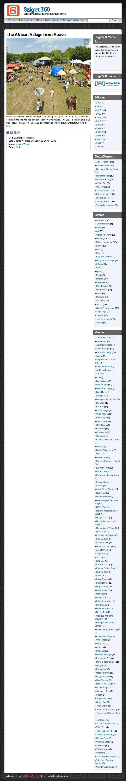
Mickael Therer (103, 198)
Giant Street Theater (105, 489)
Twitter (11, 132)
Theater (100, 315)
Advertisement (103, 224)
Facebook (7, 132)
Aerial (18, 147)
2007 (98, 132)
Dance (99, 238)
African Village (23, 144)
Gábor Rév (101, 183)
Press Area (101, 669)
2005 (98, 139)
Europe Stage (102, 471)
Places (99, 282)
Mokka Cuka (102, 597)
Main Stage (101, 590)
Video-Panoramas (47, 20)
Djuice (99, 453)
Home (12, 20)
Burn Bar (100, 403)
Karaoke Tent (102, 564)
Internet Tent (102, 539)
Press (99, 293)
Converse (100, 436)
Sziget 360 (36, 9)
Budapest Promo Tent (106, 399)
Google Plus (15, 132)
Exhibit (99, 246)
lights (98, 271)
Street (99, 695)
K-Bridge (100, 561)
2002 (98, 146)
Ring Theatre (102, 680)
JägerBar (100, 553)
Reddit (18, 132)
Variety (99, 322)
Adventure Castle (104, 345)
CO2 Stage (101, 425)
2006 (98, 136)
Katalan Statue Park (105, 568)
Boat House (101, 392)
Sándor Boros (102, 201)
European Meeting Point (107, 475)
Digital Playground (104, 450)
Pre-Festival (101, 289)
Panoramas (26, 20)
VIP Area (100, 745)
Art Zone (100, 373)
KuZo (98, 575)
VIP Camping (102, 749)
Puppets (100, 297)
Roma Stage (102, 687)
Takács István (102, 190)
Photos (66, 20)
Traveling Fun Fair (104, 731)
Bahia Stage (102, 381)
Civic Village (102, 414)
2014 (98, 106)
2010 (98, 121)
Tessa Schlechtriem (105, 205)
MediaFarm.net (33, 776)
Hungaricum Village (105, 260)
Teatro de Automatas (105, 709)
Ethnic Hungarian (104, 242)
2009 (98, 125)
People (99, 279)
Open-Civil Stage (104, 636)
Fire (98, 249)
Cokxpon (100, 428)
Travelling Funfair (104, 319)
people (99, 647)
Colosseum (101, 432)
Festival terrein (103, 482)
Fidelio (99, 485)
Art (97, 231)
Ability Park (101, 341)
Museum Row (102, 608)
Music (99, 275)
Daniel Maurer (103, 179)
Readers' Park (103, 673)
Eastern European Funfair (108, 461)
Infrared (100, 264)
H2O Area (100, 493)
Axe (98, 377)
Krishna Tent (102, 572)
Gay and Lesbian (104, 257)
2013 (98, 110)
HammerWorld (103, 496)
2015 (98, 103)
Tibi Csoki (100, 720)
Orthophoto (101, 640)
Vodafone (100, 753)
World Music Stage (105, 767)
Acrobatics (101, 220)
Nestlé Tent (101, 612)
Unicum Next (102, 738)
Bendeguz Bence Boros (107, 169)
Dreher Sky (101, 457)
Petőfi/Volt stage (103, 654)
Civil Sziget (101, 417)
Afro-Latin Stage (103, 352)
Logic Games (102, 579)
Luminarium (101, 583)
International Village (105, 535)
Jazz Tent (100, 557)
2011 (98, 117)
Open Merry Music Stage (108, 629)
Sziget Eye (101, 311)
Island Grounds (103, 546)
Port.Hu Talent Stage (106, 662)
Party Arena (101, 643)
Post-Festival (102, 286)
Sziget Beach (102, 698)
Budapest (100, 396)
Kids (98, 267)
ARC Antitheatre (103, 370)
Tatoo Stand (101, 706)
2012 (98, 114)
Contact (79, 20)
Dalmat (99, 446)
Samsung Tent (103, 691)
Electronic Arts (103, 468)
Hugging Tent (102, 517)
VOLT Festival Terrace (106, 756)
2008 (98, 128)
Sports (99, 304)
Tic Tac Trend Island (105, 723)
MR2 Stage (101, 605)
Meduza (100, 594)
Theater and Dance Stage (108, 713)
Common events (104, 235)
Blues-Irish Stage (104, 388)
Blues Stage (102, 384)
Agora (99, 356)
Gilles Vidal (101, 187)
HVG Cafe (101, 531)
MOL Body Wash (104, 601)
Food (98, 253)
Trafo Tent (101, 727)
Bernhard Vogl (103, 176)
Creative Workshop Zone (108, 439)
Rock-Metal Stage (104, 684)
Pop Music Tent (103, 658)
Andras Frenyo (103, 165)
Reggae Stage (103, 676)
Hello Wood (101, 507)
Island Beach (102, 542)
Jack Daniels (102, 550)
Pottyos (99, 665)
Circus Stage (102, 410)
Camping (100, 406)
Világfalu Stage (103, 742)
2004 (98, 143)
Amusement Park (104, 366)
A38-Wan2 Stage (104, 337)
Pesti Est (100, 651)
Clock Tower (102, 421)
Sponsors (100, 300)
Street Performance (105, 308)
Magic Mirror (102, 586)
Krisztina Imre (102, 194)
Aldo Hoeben (28, 138)
